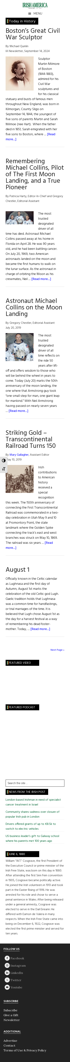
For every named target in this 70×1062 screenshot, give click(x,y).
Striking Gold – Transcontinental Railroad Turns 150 (31, 439)
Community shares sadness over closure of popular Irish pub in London (33, 814)
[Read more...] (41, 279)
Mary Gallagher (19, 454)
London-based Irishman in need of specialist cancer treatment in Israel (33, 802)
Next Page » (57, 650)
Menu (37, 13)
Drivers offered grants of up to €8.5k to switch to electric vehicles (31, 826)
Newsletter (12, 1020)
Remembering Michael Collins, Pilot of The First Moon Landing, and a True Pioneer (35, 174)
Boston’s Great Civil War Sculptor (33, 34)
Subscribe (10, 1010)
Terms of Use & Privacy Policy (25, 1050)
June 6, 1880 (17, 854)
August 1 (17, 570)
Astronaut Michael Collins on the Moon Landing (34, 307)
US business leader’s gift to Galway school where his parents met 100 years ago (32, 838)
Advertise (10, 1040)
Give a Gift (11, 1015)
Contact (9, 1045)
